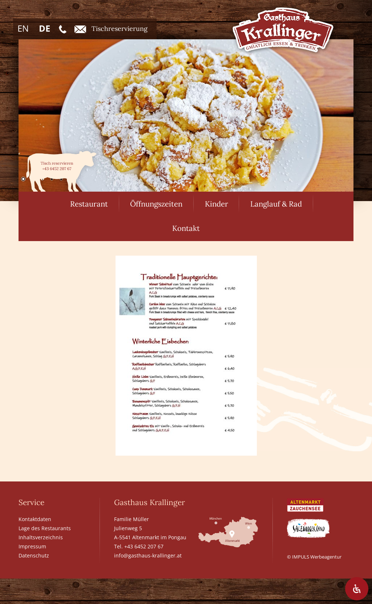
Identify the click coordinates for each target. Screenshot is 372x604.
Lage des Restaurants (45, 528)
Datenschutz (34, 555)
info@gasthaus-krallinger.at (148, 555)
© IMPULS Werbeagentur (314, 556)
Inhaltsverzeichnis (41, 537)
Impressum (32, 546)
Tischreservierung (110, 28)
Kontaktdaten (35, 519)
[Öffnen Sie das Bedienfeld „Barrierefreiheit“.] (356, 588)
